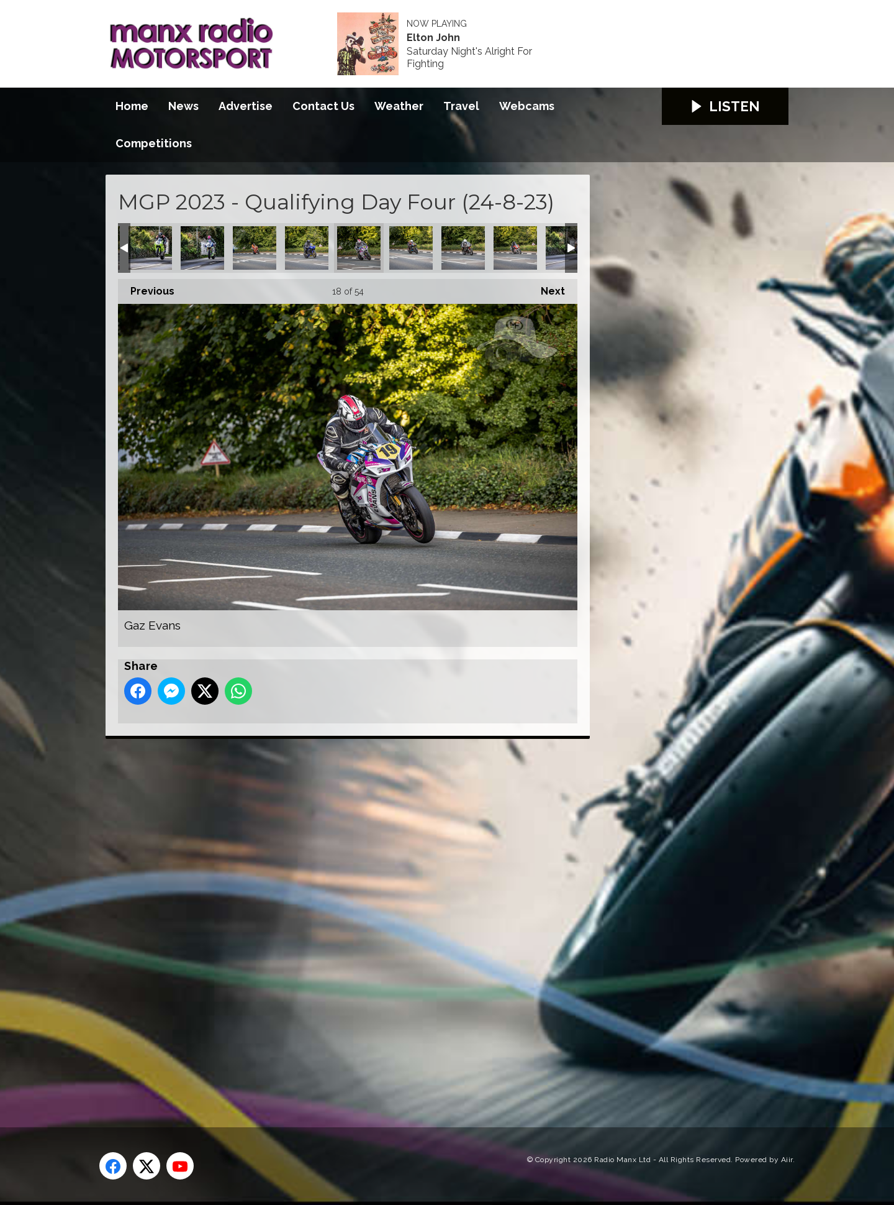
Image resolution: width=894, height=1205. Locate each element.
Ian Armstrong (515, 248)
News (183, 105)
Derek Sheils (150, 248)
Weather (398, 105)
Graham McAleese (411, 248)
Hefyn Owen (463, 248)
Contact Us (323, 105)
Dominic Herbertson (202, 248)
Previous (146, 288)
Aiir (787, 1159)
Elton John (433, 38)
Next (546, 288)
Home (131, 105)
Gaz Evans (359, 248)
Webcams (526, 105)
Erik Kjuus (306, 248)
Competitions (153, 143)
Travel (461, 105)
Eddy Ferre (254, 248)
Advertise (246, 105)
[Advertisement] (338, 919)
